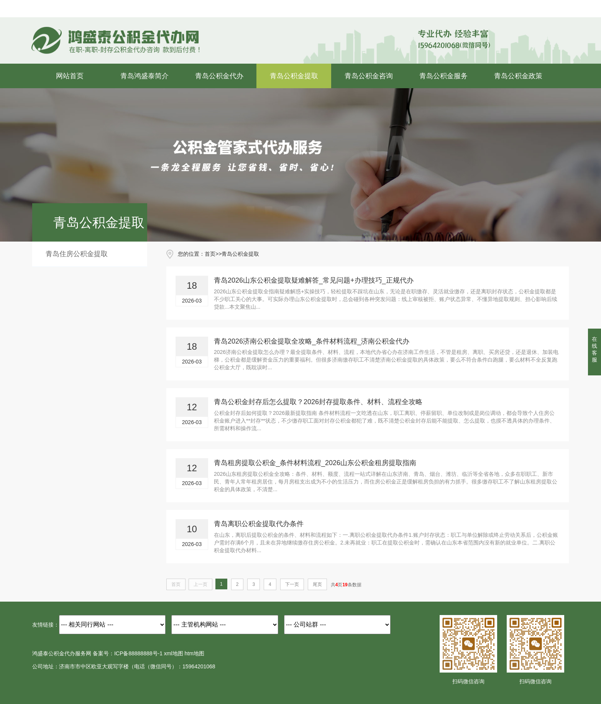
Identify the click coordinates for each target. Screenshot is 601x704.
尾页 (317, 584)
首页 (210, 254)
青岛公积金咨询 (369, 76)
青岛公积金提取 (294, 76)
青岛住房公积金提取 (77, 254)
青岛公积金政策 (518, 76)
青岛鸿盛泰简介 (144, 76)
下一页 (292, 584)
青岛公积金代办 (219, 76)
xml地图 (173, 653)
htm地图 (194, 653)
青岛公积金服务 (443, 76)
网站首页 (70, 76)
